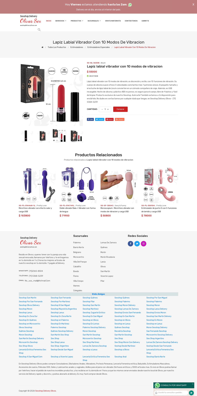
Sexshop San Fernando (61, 298)
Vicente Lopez (107, 276)
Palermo (77, 242)
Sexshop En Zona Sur (28, 316)
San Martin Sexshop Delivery (31, 338)
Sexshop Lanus (25, 312)
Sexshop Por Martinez (60, 301)
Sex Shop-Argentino (60, 346)
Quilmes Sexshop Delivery (62, 331)
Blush (103, 63)
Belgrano (77, 252)
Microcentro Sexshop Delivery (159, 335)
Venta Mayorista (113, 21)
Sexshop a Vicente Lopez (62, 357)
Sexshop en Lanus (122, 324)
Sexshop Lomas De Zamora (127, 309)
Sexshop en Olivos (90, 320)
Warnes (76, 286)
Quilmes (104, 247)
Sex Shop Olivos (26, 346)
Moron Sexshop (89, 331)
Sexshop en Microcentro (29, 324)
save (110, 119)
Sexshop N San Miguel (60, 305)
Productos (77, 21)
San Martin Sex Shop (60, 335)
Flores (76, 276)
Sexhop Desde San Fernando (159, 346)
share (119, 119)
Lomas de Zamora (108, 242)
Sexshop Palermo (122, 301)
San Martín (105, 271)
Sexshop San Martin (27, 298)
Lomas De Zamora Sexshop (95, 346)
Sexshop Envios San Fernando (128, 312)
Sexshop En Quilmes (28, 320)
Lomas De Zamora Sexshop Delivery (162, 342)
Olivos (103, 266)
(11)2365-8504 (36, 271)
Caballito (77, 266)
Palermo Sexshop (58, 327)
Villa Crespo (78, 281)
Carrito (145, 21)
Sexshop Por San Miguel (156, 298)
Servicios (61, 21)
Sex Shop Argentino (155, 338)
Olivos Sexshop (25, 327)
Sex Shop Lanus (58, 342)
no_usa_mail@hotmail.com (37, 281)
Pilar (102, 281)
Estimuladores (76, 47)
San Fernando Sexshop (156, 331)
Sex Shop (55, 338)
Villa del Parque (80, 262)
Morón (103, 252)
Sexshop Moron (153, 305)
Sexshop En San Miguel (93, 316)
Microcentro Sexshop (92, 338)
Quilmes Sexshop (122, 327)
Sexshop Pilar (89, 301)
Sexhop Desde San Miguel (62, 349)
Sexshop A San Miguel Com (30, 357)
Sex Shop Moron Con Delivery (127, 342)
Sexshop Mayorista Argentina (64, 309)
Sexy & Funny (120, 205)
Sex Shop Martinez (91, 342)
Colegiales (77, 290)
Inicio (48, 21)
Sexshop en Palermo (60, 320)
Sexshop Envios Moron (156, 312)
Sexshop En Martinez (60, 324)
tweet (99, 119)
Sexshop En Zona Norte (61, 316)
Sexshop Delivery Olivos (45, 391)
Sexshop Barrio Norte (155, 357)
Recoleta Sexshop (123, 331)
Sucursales (94, 21)
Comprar (120, 109)
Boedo (76, 271)
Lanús (103, 262)
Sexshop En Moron (154, 320)
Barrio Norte (78, 247)
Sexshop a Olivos (122, 349)
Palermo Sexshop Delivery (94, 327)
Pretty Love (42, 205)
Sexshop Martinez (90, 309)
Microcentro (78, 257)
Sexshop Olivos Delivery (29, 305)
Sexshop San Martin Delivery (158, 316)
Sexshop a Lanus (90, 349)
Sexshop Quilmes (90, 298)
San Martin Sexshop (91, 335)
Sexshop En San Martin (125, 316)
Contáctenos (131, 21)
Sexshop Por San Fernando (31, 301)
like (90, 119)
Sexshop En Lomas (91, 324)
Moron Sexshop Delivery (156, 327)
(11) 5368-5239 (36, 276)
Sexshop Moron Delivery (125, 305)
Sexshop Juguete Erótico (94, 312)
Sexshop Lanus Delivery (156, 309)
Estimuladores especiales (98, 47)
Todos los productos (57, 47)
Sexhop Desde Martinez (125, 346)
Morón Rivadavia (108, 257)
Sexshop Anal (120, 357)
